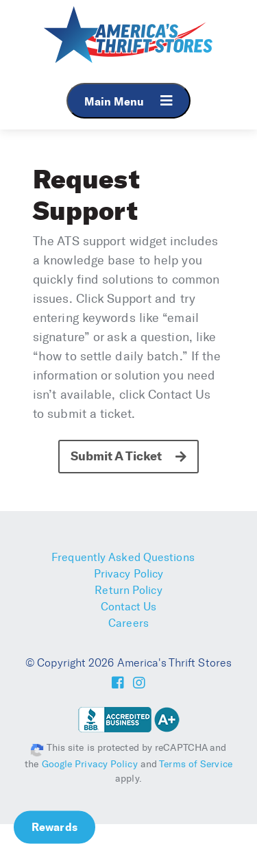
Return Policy (128, 590)
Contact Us (129, 606)
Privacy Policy (128, 573)
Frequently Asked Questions (123, 557)
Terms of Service (195, 764)
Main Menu (128, 101)
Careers (128, 623)
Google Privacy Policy (90, 764)
